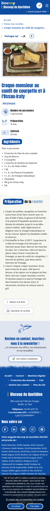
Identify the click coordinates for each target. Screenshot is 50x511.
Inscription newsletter (25, 359)
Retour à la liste (16, 302)
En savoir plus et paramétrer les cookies (25, 499)
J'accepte (34, 506)
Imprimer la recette (18, 311)
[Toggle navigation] (46, 6)
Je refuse (15, 506)
